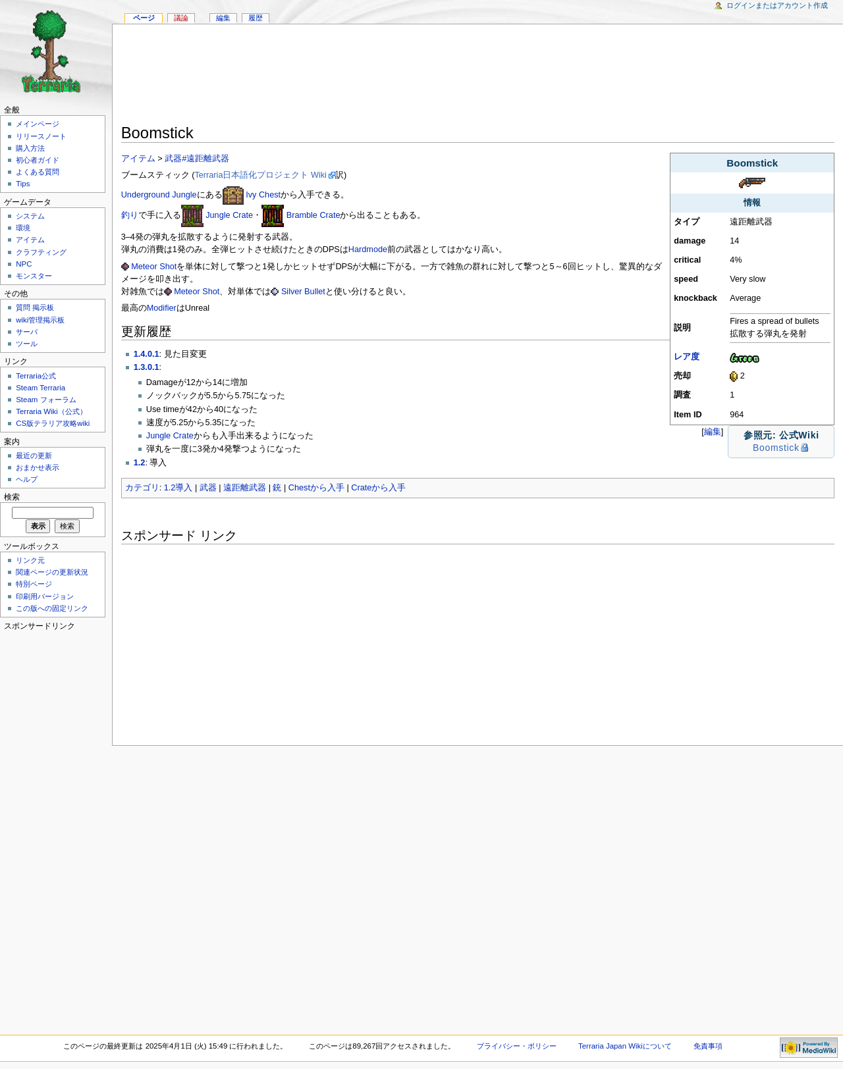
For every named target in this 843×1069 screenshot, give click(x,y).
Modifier (162, 308)
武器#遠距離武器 (197, 158)
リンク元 (30, 560)
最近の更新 (34, 455)
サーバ (27, 332)
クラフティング (41, 252)
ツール (27, 344)
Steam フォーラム (46, 400)
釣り (129, 215)
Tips (23, 184)
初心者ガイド (37, 160)
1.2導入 (178, 487)
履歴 (255, 18)
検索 (12, 497)
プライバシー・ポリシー (517, 1046)
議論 (181, 18)
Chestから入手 (316, 487)
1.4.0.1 (146, 354)
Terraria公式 (36, 376)
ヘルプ (27, 479)
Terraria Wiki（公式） (51, 411)
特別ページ (34, 584)
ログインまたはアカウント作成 (777, 5)
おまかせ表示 (37, 467)
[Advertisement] (478, 76)
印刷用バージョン (45, 596)
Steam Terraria (40, 388)
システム (30, 216)
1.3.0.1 (146, 367)
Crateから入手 (378, 487)
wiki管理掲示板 (40, 320)
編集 (712, 431)
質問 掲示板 (35, 307)
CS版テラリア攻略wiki (53, 423)
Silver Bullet (303, 291)
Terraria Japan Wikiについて (625, 1046)
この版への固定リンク (52, 608)
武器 (208, 487)
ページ (144, 18)
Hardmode (367, 249)
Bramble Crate (313, 215)
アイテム (138, 158)
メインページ (37, 124)
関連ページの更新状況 (52, 572)
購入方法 (30, 148)
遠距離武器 (244, 487)
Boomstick (776, 447)
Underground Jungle (159, 194)
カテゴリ (142, 487)
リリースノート (41, 136)
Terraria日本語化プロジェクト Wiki (260, 175)
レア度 (686, 356)
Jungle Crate (229, 215)
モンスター (34, 276)
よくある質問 (37, 172)
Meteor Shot (154, 266)
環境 (23, 228)
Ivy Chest (263, 194)
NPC (24, 264)
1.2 (140, 462)
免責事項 (707, 1046)
